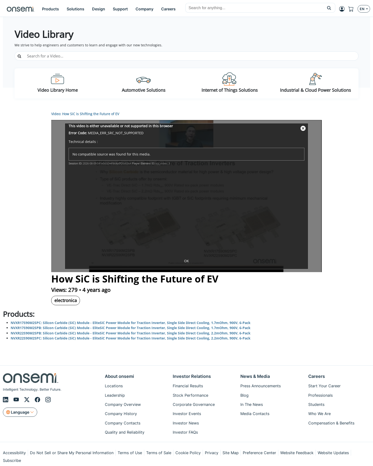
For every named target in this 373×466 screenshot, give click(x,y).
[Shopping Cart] (353, 9)
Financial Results (188, 385)
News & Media (255, 376)
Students (316, 404)
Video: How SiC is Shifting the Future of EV (85, 114)
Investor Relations (192, 376)
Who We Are (319, 413)
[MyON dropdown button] (343, 9)
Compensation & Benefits (331, 423)
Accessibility (14, 452)
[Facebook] (38, 399)
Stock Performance (190, 395)
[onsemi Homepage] (20, 9)
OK (186, 261)
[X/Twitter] (27, 399)
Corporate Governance (194, 404)
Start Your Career (324, 385)
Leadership (115, 395)
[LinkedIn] (6, 399)
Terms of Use (130, 452)
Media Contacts (254, 413)
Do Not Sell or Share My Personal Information (72, 452)
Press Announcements (260, 385)
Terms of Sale (158, 452)
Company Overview (123, 404)
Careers (316, 376)
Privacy (211, 452)
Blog (244, 395)
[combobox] (254, 8)
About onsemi (119, 376)
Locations (114, 385)
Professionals (320, 395)
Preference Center (259, 452)
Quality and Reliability (124, 432)
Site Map (230, 452)
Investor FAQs (185, 432)
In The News (251, 404)
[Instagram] (48, 399)
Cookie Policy (188, 452)
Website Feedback (297, 452)
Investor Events (187, 413)
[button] (329, 8)
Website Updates (333, 452)
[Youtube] (17, 399)
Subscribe (12, 460)
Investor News (186, 423)
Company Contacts (122, 423)
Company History (121, 413)
